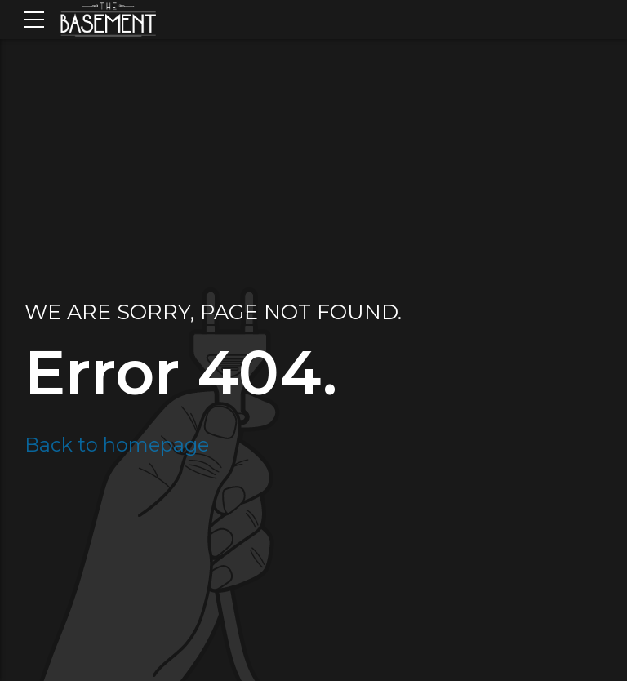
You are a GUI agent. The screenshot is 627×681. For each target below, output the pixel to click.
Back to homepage (116, 444)
